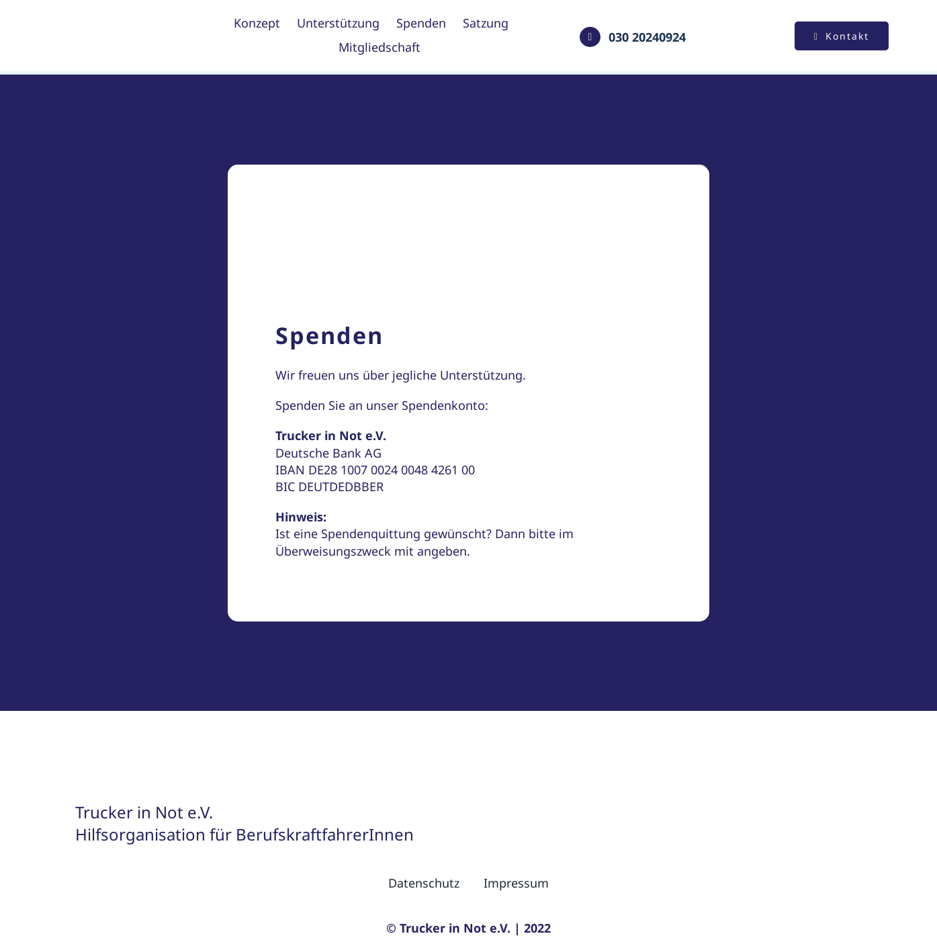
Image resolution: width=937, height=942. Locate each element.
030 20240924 (647, 37)
